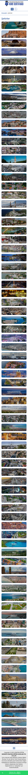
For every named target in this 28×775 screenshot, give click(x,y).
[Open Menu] (12, 9)
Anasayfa (4, 13)
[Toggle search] (15, 9)
